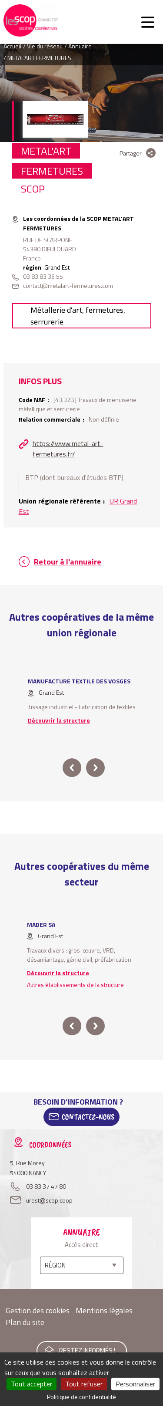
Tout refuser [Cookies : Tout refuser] (84, 1384)
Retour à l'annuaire (67, 562)
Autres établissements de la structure (75, 984)
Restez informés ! (87, 1350)
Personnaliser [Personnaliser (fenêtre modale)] (135, 1384)
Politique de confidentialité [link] (81, 1396)
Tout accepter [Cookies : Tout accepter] (31, 1384)
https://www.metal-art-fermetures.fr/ (68, 448)
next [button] (95, 767)
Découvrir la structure (59, 720)
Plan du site (25, 1322)
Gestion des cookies (38, 1310)
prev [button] (72, 767)
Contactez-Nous (88, 1117)
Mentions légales (104, 1310)
